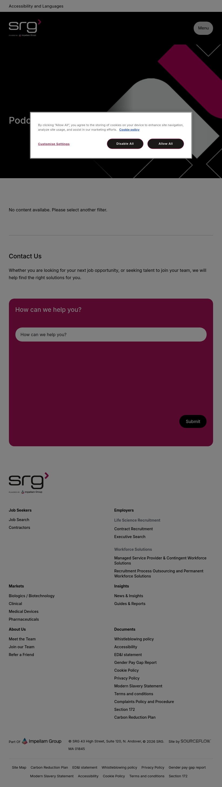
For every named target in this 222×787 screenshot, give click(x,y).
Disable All (125, 144)
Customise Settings (54, 144)
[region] (111, 135)
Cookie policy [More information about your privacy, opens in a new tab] (129, 129)
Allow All (166, 144)
